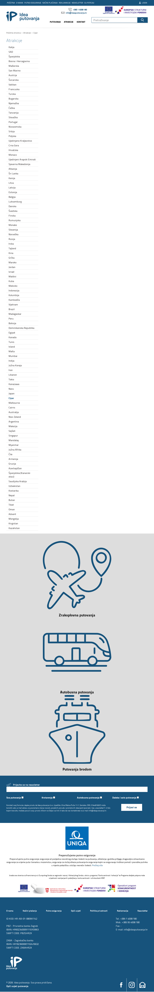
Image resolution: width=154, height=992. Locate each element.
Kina (11, 253)
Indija (11, 360)
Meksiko (13, 285)
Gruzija (12, 463)
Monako (13, 225)
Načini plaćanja (50, 2)
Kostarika (13, 490)
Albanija (13, 168)
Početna (11, 2)
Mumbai (13, 356)
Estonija (13, 192)
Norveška (13, 234)
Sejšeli (12, 431)
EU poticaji (89, 2)
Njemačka (14, 103)
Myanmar (14, 445)
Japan (11, 393)
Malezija (13, 426)
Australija (14, 412)
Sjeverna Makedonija (19, 164)
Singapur (13, 435)
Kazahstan (14, 528)
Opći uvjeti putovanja (17, 986)
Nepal (12, 495)
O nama (19, 2)
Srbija (12, 131)
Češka (12, 108)
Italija (11, 47)
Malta (12, 351)
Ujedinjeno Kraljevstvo (20, 140)
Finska (12, 215)
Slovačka (13, 117)
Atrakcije (68, 21)
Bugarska (13, 98)
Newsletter (77, 2)
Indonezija (14, 290)
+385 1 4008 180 (77, 9)
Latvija (12, 187)
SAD (11, 51)
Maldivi (12, 276)
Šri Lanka (13, 173)
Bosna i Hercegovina (19, 61)
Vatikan (12, 84)
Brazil (12, 309)
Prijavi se (131, 807)
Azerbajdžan (15, 468)
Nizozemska (15, 126)
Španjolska (14, 56)
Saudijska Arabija (18, 481)
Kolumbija (14, 295)
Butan (12, 500)
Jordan (12, 267)
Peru (11, 318)
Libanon (13, 374)
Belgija (12, 197)
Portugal (13, 122)
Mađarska (14, 65)
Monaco (13, 154)
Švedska (13, 211)
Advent (12, 514)
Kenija (12, 178)
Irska (11, 243)
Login (143, 2)
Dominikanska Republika (21, 328)
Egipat (12, 332)
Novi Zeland (15, 416)
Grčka (11, 257)
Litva (11, 182)
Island (12, 346)
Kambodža (14, 299)
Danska (12, 206)
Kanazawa (14, 384)
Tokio (11, 379)
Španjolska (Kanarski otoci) (19, 474)
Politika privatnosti (99, 910)
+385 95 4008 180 (131, 922)
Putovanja (55, 21)
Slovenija (13, 229)
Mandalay (14, 440)
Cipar (11, 398)
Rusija (12, 239)
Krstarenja (48, 798)
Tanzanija (13, 112)
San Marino (14, 70)
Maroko (12, 262)
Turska (12, 94)
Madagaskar (15, 314)
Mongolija (14, 518)
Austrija (13, 75)
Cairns (12, 407)
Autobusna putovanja (89, 798)
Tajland (12, 248)
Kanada (12, 337)
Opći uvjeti (76, 910)
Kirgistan (13, 523)
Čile (10, 454)
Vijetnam (13, 304)
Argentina (14, 421)
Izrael (11, 271)
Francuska (14, 89)
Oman (12, 509)
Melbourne (14, 402)
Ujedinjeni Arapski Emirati (22, 159)
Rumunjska (14, 220)
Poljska (12, 136)
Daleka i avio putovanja (125, 798)
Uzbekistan (14, 486)
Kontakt (81, 21)
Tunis (11, 342)
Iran (11, 370)
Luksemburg (15, 201)
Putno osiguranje (32, 2)
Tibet (11, 504)
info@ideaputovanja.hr (74, 12)
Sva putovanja (14, 798)
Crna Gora (14, 145)
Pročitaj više (97, 865)
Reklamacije (65, 2)
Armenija (13, 459)
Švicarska (13, 80)
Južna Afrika (15, 449)
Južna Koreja (15, 365)
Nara (11, 388)
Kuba (11, 281)
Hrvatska (13, 150)
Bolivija (12, 323)
